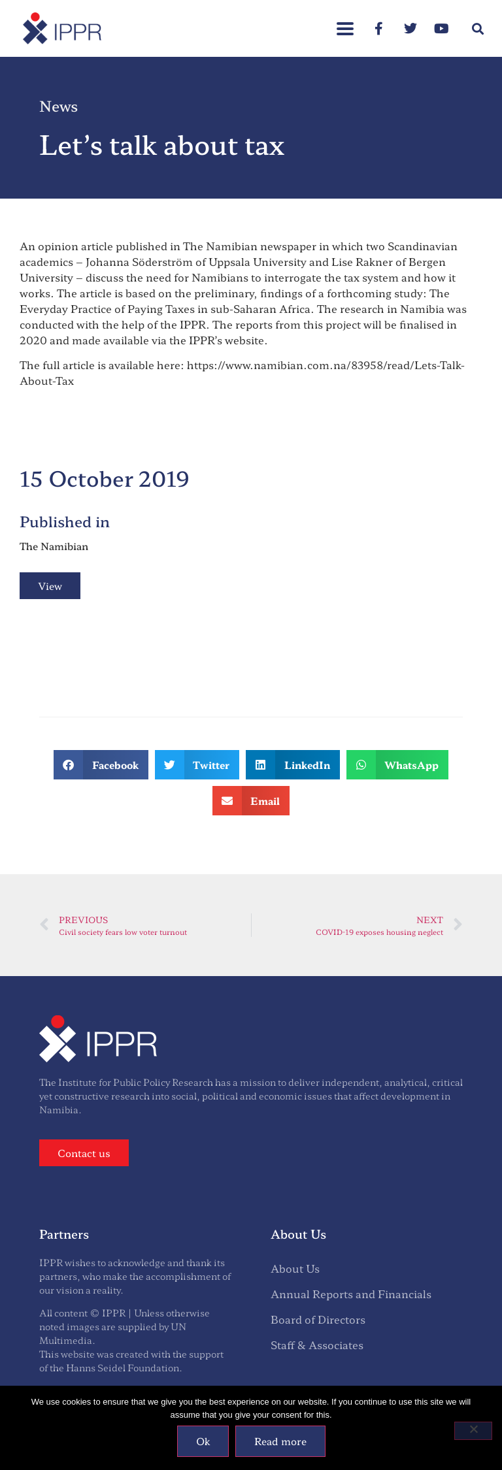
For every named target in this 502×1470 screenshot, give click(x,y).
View (50, 586)
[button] (478, 28)
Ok (203, 1441)
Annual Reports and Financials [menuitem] (351, 1293)
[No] (473, 1431)
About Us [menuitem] (295, 1268)
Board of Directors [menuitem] (318, 1319)
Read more (280, 1441)
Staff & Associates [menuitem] (317, 1344)
